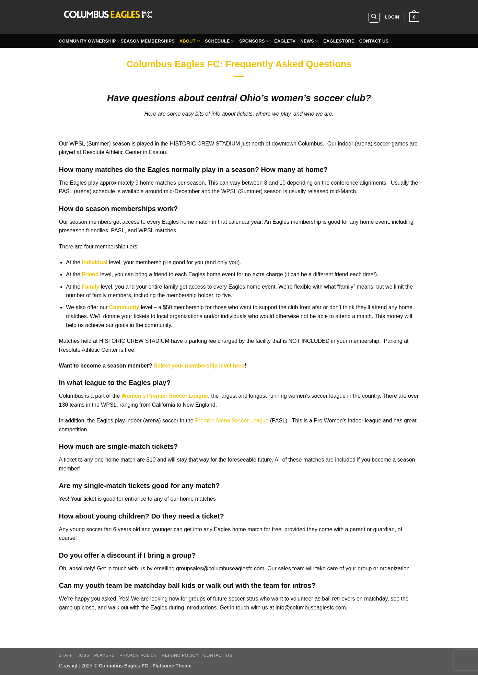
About (189, 41)
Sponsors (254, 41)
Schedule (219, 41)
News (309, 41)
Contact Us (374, 41)
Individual (95, 262)
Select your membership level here (199, 366)
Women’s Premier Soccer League (164, 396)
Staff (66, 655)
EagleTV (284, 41)
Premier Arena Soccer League (231, 420)
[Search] (374, 17)
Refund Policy (180, 655)
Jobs (83, 655)
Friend (90, 274)
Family (91, 287)
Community (124, 307)
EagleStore (338, 41)
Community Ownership (87, 41)
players (104, 655)
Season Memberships (148, 41)
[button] (392, 17)
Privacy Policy (138, 655)
